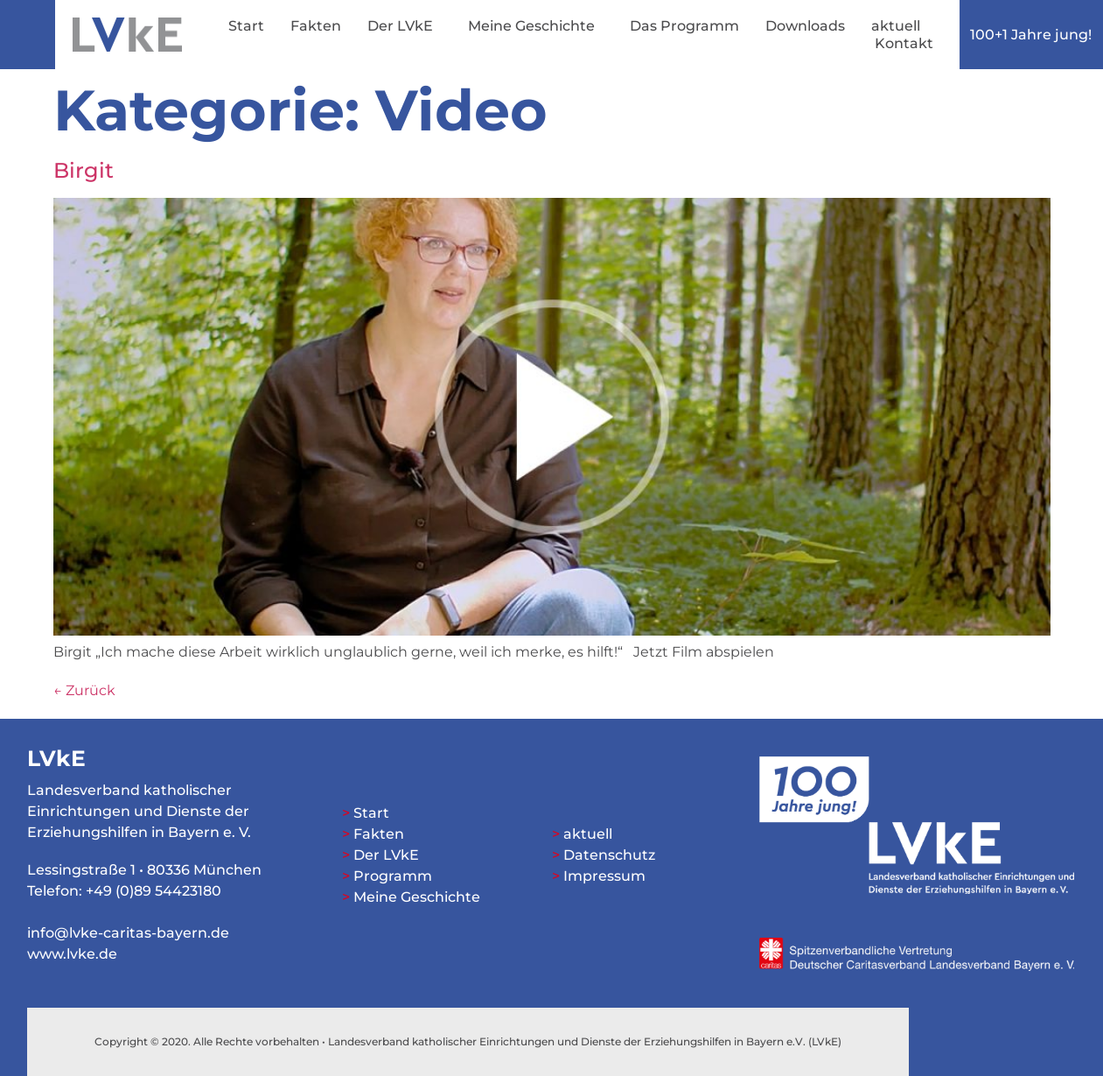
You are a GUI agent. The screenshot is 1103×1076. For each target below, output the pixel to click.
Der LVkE (404, 26)
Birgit (83, 170)
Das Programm (684, 26)
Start (246, 26)
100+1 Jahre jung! (1031, 34)
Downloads (805, 26)
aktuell (895, 26)
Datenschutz (609, 855)
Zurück (84, 690)
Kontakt (904, 43)
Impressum (604, 876)
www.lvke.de (72, 954)
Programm (392, 876)
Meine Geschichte (536, 26)
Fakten (315, 26)
